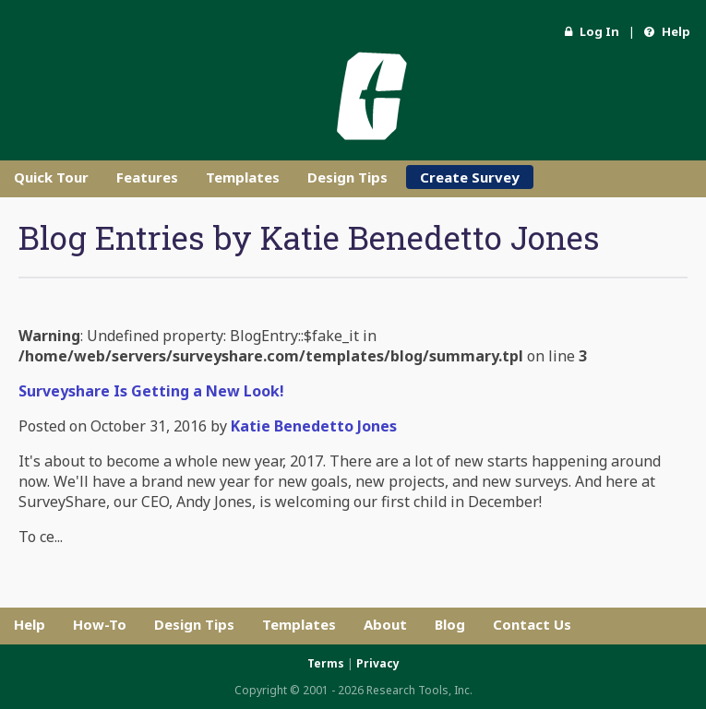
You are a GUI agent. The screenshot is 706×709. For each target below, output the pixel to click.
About (385, 624)
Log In (592, 31)
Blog (450, 624)
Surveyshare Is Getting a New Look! (151, 391)
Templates (243, 177)
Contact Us (532, 624)
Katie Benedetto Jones (314, 426)
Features (147, 177)
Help (667, 31)
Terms (325, 663)
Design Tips (347, 177)
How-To (99, 624)
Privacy (378, 663)
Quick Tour (51, 177)
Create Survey (470, 177)
